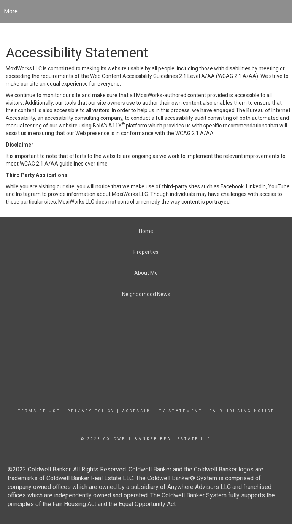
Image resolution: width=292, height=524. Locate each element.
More (11, 11)
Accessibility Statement (162, 411)
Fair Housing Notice (242, 411)
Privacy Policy (91, 411)
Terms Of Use (39, 411)
